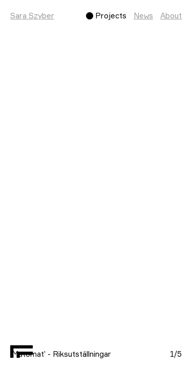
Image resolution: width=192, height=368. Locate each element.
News (143, 15)
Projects (110, 15)
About (171, 15)
